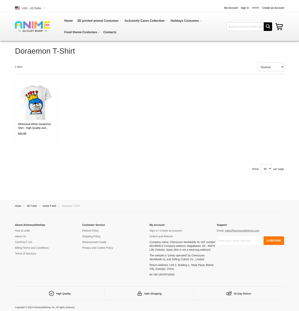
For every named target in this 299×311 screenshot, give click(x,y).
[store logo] (32, 26)
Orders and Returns (161, 236)
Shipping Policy (91, 236)
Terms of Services (25, 253)
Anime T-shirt (50, 206)
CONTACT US (23, 242)
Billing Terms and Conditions (31, 247)
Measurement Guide (94, 242)
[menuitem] (68, 21)
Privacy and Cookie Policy (97, 247)
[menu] (136, 26)
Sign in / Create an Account (166, 230)
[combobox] (249, 26)
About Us (20, 236)
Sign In (245, 7)
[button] (30, 8)
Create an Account (273, 7)
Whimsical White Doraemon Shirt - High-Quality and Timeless (34, 126)
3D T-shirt (32, 206)
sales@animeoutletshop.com (242, 230)
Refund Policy (90, 230)
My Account (231, 7)
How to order (22, 230)
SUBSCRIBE (274, 240)
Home (18, 206)
